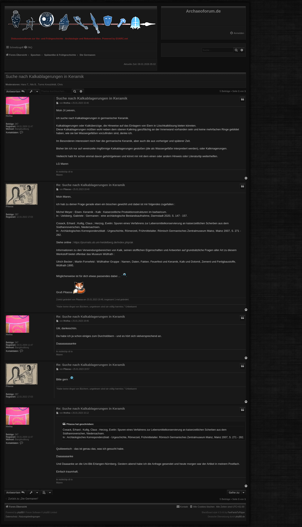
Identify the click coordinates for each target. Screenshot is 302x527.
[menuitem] (237, 33)
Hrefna (9, 116)
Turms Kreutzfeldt (47, 84)
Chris (60, 84)
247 (16, 124)
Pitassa (9, 206)
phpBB (20, 512)
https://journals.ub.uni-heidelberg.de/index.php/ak (103, 242)
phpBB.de (240, 517)
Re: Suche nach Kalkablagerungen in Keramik (90, 185)
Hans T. (25, 84)
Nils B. (33, 84)
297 (16, 214)
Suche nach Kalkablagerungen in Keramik (45, 76)
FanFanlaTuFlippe (236, 512)
